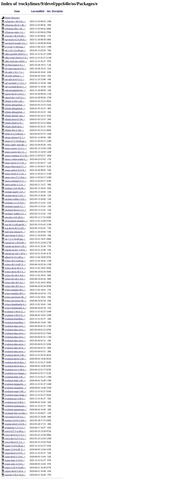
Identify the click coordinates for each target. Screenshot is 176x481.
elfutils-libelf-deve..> (14, 126)
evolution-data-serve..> (15, 326)
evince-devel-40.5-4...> (15, 268)
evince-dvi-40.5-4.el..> (15, 275)
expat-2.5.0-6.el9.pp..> (15, 446)
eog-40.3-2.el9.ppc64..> (15, 224)
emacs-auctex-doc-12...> (16, 152)
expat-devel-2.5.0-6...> (15, 453)
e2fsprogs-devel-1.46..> (15, 25)
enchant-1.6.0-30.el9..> (15, 188)
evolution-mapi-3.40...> (15, 391)
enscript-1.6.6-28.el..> (15, 217)
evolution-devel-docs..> (15, 362)
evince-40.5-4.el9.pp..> (15, 261)
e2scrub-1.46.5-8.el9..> (15, 36)
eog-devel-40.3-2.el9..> (15, 228)
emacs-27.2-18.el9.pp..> (16, 141)
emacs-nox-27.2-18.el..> (16, 177)
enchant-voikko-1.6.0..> (15, 199)
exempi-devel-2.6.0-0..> (16, 424)
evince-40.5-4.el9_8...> (15, 264)
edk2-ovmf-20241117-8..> (16, 57)
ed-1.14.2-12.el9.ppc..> (15, 50)
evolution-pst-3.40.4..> (15, 398)
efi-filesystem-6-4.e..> (15, 65)
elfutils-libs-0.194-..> (14, 130)
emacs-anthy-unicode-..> (16, 145)
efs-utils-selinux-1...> (14, 76)
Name (17, 11)
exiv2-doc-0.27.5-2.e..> (15, 438)
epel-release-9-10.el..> (15, 235)
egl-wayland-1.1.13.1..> (15, 83)
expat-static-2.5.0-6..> (15, 460)
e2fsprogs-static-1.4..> (15, 32)
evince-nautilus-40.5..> (15, 290)
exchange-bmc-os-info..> (16, 413)
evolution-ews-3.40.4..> (15, 369)
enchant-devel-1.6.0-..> (15, 195)
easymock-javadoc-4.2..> (16, 43)
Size (49, 11)
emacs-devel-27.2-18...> (16, 163)
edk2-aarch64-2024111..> (16, 54)
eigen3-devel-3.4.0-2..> (15, 94)
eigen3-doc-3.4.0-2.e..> (15, 97)
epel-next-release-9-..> (15, 232)
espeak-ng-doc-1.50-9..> (16, 250)
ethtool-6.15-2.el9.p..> (15, 257)
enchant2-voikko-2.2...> (15, 213)
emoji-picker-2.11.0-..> (15, 184)
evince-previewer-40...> (15, 297)
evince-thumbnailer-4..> (15, 304)
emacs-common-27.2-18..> (17, 155)
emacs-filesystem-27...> (15, 166)
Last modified (37, 11)
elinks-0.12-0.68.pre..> (15, 134)
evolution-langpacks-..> (15, 384)
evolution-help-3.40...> (15, 377)
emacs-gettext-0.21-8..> (15, 170)
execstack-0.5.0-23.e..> (15, 417)
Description (57, 11)
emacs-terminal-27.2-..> (15, 181)
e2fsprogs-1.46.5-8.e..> (15, 21)
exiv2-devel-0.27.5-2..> (15, 435)
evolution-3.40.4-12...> (15, 311)
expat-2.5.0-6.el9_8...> (15, 449)
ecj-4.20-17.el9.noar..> (15, 47)
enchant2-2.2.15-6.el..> (15, 203)
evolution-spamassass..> (16, 406)
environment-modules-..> (16, 221)
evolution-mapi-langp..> (16, 395)
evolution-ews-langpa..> (16, 373)
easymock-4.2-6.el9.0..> (16, 39)
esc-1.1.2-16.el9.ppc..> (15, 239)
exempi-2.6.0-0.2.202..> (16, 420)
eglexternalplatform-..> (15, 90)
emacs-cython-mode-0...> (16, 159)
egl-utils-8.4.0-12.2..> (14, 79)
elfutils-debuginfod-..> (15, 105)
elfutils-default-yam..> (15, 116)
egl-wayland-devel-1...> (15, 87)
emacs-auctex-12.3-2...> (16, 148)
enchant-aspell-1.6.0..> (15, 192)
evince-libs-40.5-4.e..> (15, 282)
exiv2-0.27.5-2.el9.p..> (15, 431)
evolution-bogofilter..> (15, 319)
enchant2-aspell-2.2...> (15, 206)
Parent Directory (12, 18)
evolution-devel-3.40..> (15, 355)
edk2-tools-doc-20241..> (16, 61)
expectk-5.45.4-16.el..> (15, 475)
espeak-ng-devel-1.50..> (16, 246)
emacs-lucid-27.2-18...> (15, 174)
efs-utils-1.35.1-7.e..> (14, 72)
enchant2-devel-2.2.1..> (15, 210)
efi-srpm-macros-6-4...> (15, 68)
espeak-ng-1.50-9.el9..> (15, 242)
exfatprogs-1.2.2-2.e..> (15, 427)
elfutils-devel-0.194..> (15, 119)
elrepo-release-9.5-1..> (15, 137)
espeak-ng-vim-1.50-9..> (16, 253)
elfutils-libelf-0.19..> (14, 123)
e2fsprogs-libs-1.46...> (15, 28)
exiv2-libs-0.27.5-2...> (15, 442)
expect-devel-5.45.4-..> (15, 471)
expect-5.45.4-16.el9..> (15, 467)
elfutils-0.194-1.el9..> (14, 101)
